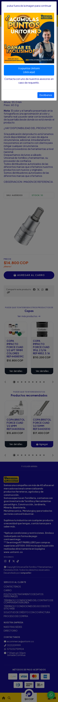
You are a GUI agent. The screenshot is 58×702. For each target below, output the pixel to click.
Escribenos (45, 95)
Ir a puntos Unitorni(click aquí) (29, 70)
